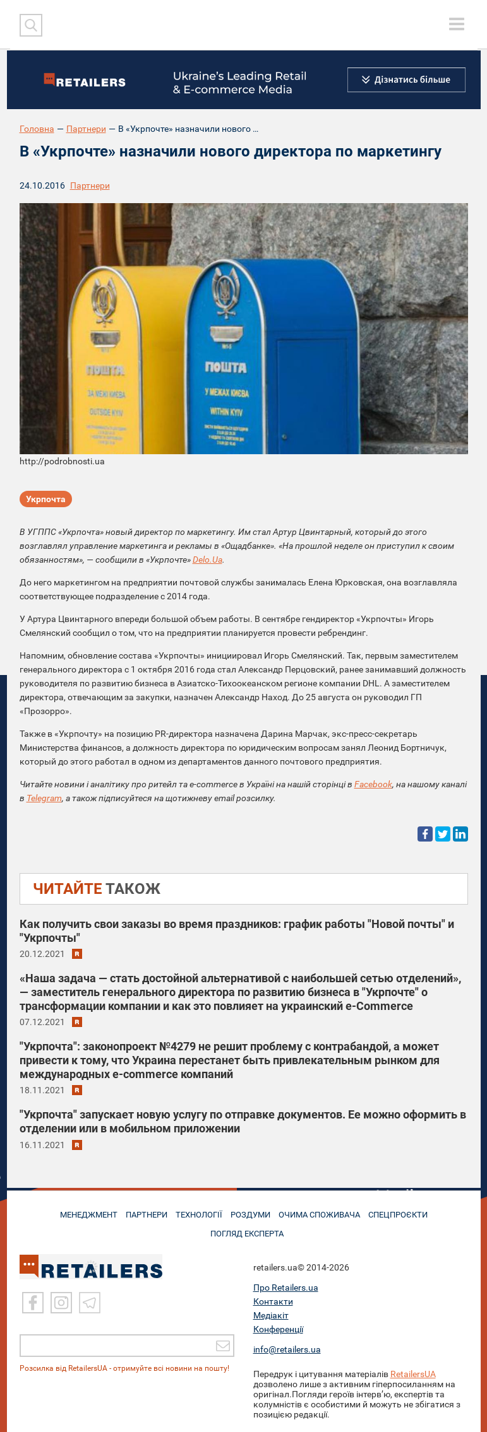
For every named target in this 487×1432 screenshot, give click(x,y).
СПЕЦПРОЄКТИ (406, 1211)
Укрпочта (46, 501)
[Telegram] (89, 1302)
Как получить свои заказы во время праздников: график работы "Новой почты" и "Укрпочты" (237, 930)
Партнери (86, 129)
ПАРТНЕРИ (141, 1211)
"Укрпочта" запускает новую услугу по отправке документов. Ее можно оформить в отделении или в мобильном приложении (243, 1121)
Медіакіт (271, 1315)
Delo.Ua (207, 560)
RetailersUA (413, 1374)
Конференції (278, 1329)
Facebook (373, 784)
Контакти (273, 1301)
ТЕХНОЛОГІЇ (198, 1211)
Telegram (44, 798)
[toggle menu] (456, 24)
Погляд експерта (250, 1228)
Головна (37, 129)
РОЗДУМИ (253, 1211)
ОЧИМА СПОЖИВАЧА (324, 1211)
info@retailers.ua (287, 1349)
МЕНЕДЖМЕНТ (79, 1211)
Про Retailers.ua (285, 1287)
